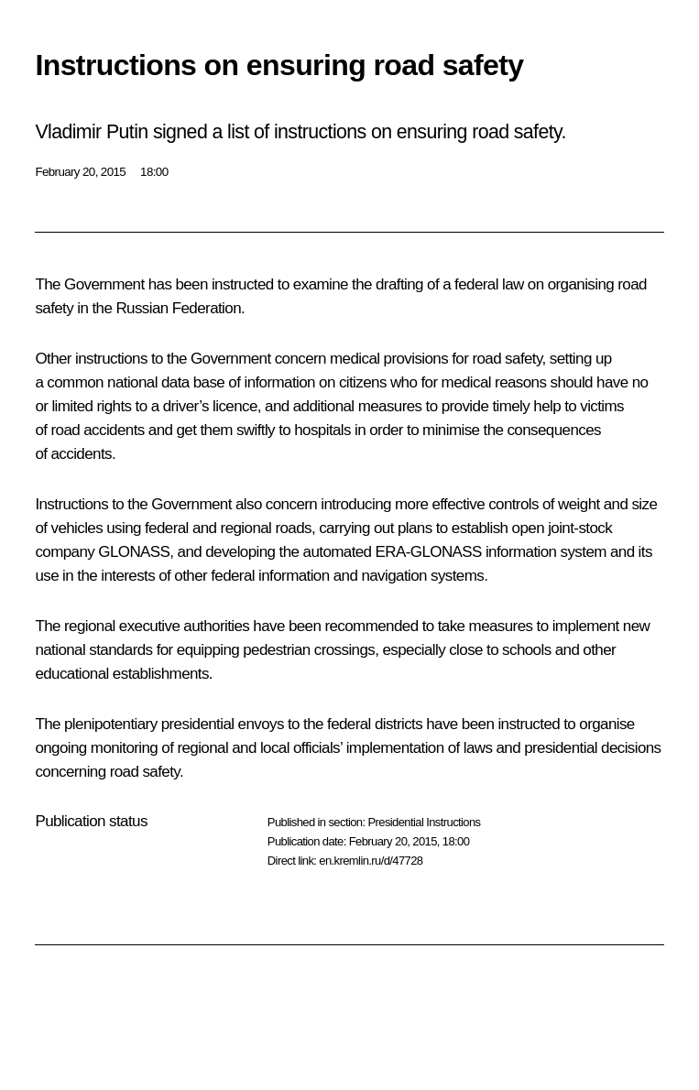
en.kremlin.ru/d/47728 (370, 860)
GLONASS (133, 552)
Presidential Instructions (423, 822)
